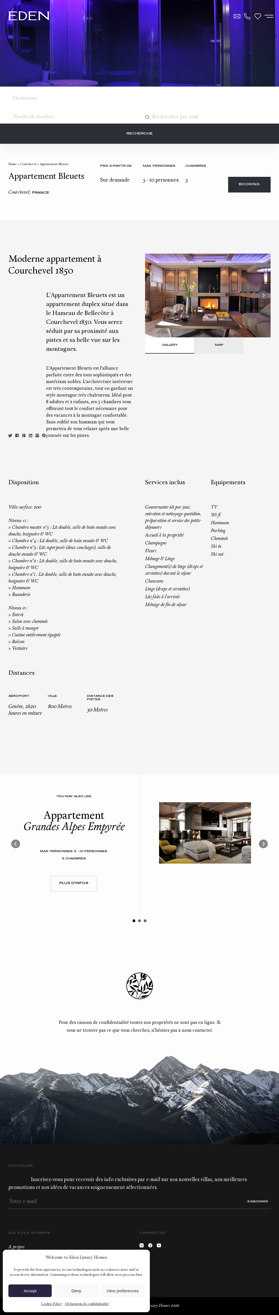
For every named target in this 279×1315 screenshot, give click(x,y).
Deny (76, 1290)
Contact (237, 16)
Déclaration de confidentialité (87, 1304)
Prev (15, 843)
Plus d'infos (73, 883)
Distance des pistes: (100, 698)
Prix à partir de (116, 166)
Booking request (249, 188)
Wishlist (257, 16)
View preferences (123, 1290)
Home (12, 164)
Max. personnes (159, 166)
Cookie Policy (51, 1304)
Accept (30, 1290)
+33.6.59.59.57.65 (247, 16)
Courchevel (28, 164)
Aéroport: (19, 696)
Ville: (53, 696)
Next (263, 295)
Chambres (195, 166)
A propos (16, 1247)
